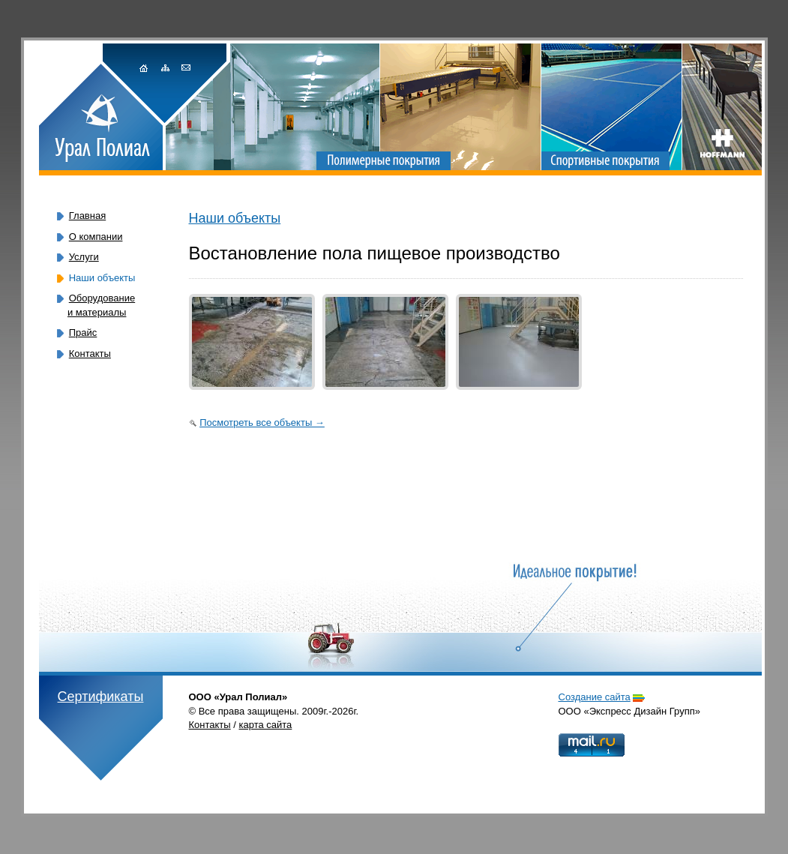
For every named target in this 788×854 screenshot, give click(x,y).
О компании (96, 236)
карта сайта (265, 724)
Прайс (83, 332)
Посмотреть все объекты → (262, 422)
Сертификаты (101, 696)
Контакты (90, 353)
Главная (87, 215)
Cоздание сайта (595, 697)
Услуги (84, 256)
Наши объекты (235, 218)
